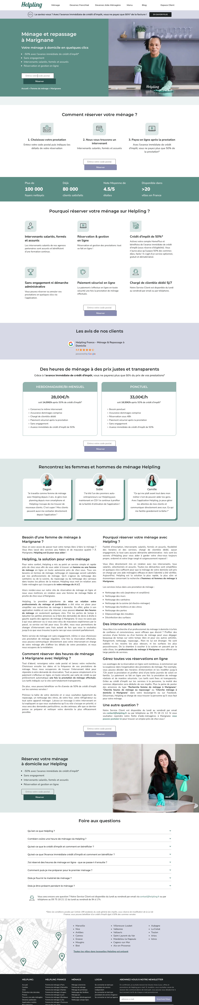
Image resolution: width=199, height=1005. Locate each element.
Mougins (80, 909)
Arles (154, 902)
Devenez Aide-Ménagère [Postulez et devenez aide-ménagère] (108, 5)
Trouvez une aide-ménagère (32, 964)
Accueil (24, 83)
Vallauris (117, 899)
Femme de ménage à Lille (54, 967)
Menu (130, 5)
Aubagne (155, 892)
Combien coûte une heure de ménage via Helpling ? (57, 806)
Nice (78, 896)
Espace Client (167, 5)
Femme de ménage (40, 83)
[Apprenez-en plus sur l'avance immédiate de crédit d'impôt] (160, 14)
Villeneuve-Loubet (122, 892)
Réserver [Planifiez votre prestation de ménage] (71, 75)
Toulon (154, 899)
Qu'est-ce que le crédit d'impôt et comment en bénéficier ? (61, 813)
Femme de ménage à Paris (55, 952)
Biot (78, 912)
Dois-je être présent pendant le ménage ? (51, 853)
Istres (154, 906)
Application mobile (29, 969)
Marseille (80, 892)
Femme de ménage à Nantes (55, 957)
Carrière (25, 954)
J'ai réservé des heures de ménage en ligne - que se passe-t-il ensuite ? (67, 829)
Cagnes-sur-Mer (121, 909)
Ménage (55, 5)
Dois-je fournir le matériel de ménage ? (50, 845)
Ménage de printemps (79, 957)
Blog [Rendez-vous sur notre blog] (144, 5)
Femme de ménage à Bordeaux (56, 964)
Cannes (79, 902)
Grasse (79, 906)
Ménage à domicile (78, 952)
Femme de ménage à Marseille (56, 954)
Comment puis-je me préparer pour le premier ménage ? (60, 837)
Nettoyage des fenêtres (80, 959)
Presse (24, 962)
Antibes (79, 899)
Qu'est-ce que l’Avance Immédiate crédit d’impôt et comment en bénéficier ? (71, 821)
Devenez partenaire (29, 967)
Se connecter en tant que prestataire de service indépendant (104, 954)
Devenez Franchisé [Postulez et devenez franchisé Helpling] (79, 5)
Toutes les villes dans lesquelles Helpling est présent (101, 918)
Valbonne (118, 896)
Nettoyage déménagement (81, 964)
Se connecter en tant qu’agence (106, 964)
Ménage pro (76, 962)
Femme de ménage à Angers (55, 959)
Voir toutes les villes (52, 972)
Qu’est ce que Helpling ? (41, 798)
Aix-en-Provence (121, 912)
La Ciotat (155, 896)
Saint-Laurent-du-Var (124, 902)
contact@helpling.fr (117, 691)
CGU (24, 957)
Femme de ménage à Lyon (54, 962)
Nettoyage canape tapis (80, 967)
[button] (99, 797)
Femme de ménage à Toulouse (56, 969)
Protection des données (31, 959)
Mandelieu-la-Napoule (124, 906)
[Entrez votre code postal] (37, 76)
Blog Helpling (27, 972)
